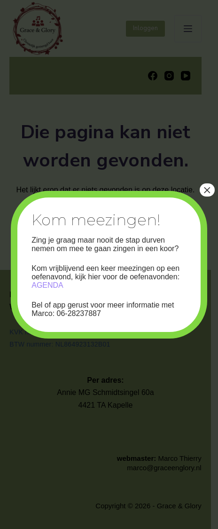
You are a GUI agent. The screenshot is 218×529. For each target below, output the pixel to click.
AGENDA (47, 285)
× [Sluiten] (207, 190)
